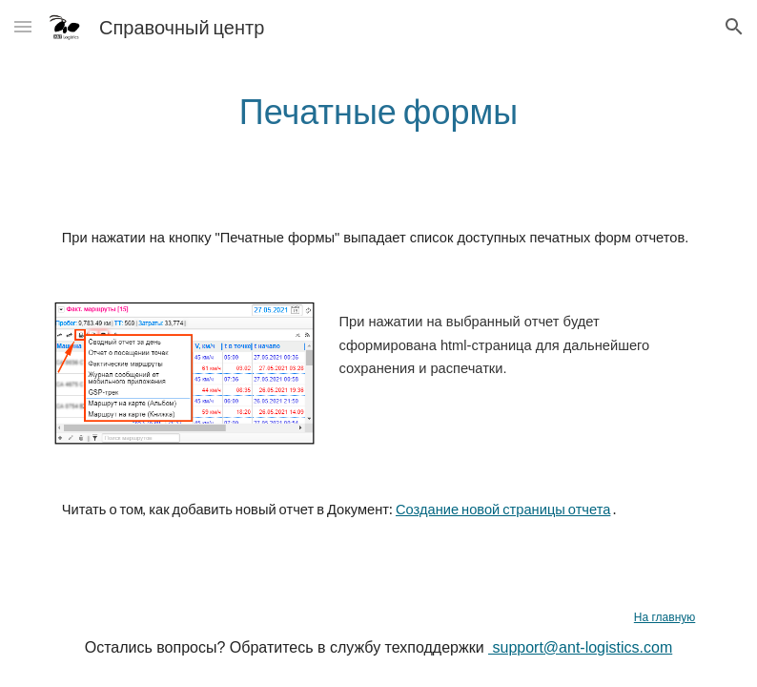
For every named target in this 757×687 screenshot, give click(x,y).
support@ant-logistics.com (580, 647)
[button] (23, 26)
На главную (664, 617)
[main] (378, 111)
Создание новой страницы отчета (503, 509)
